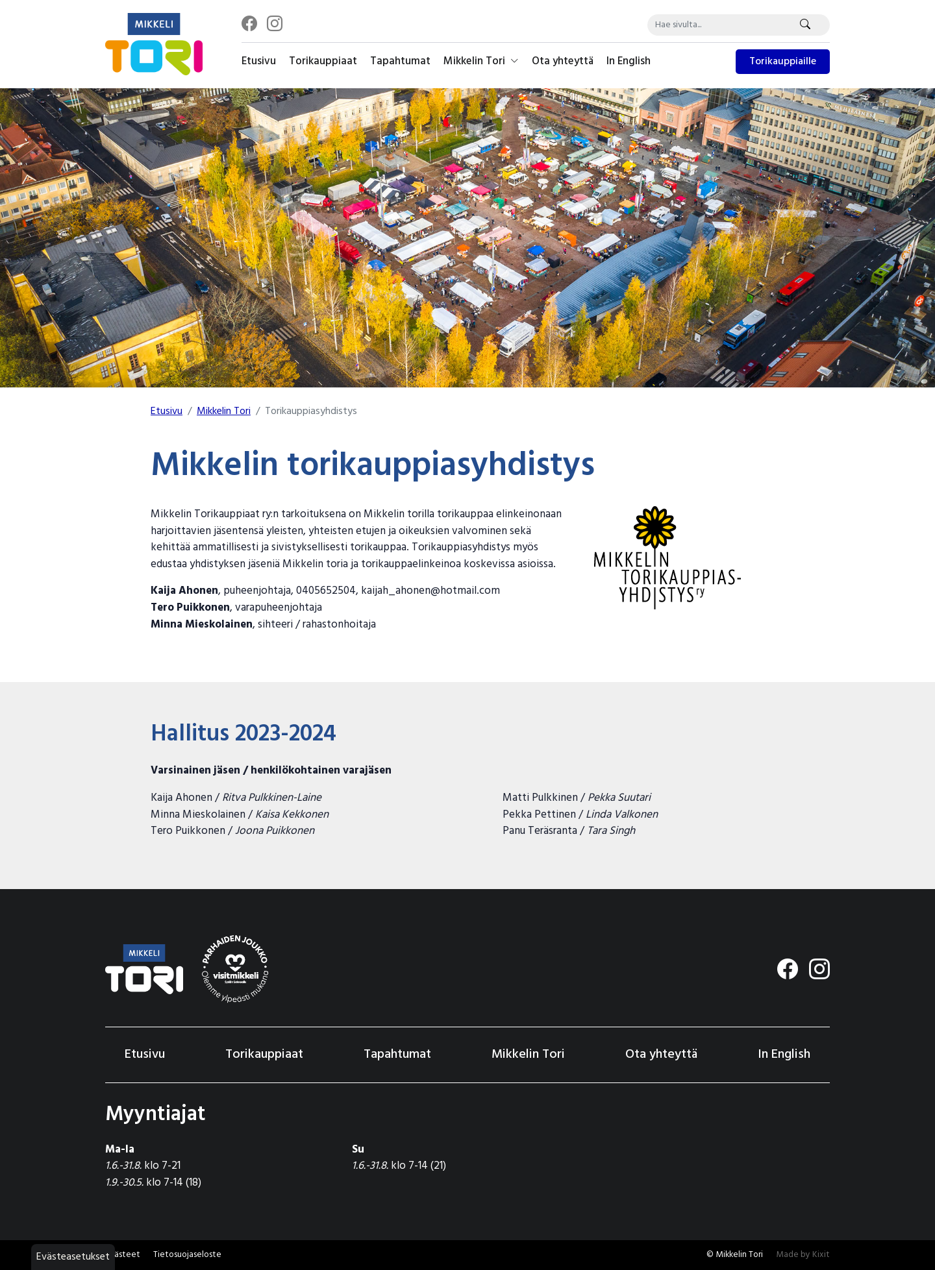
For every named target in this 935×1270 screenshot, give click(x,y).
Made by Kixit (803, 1255)
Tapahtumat (400, 61)
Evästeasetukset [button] (73, 1257)
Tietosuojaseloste (187, 1255)
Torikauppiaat (323, 61)
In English (628, 61)
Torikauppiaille (782, 61)
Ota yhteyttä (562, 61)
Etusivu (259, 61)
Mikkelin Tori (481, 61)
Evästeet (122, 1255)
